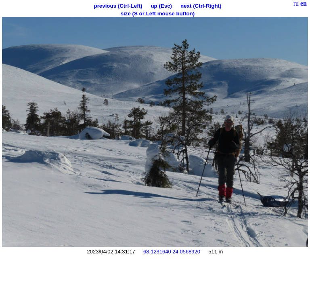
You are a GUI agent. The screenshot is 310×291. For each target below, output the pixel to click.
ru (296, 3)
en (303, 3)
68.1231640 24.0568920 (171, 252)
